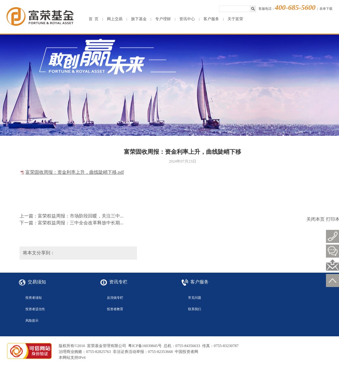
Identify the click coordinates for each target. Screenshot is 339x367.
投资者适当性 (35, 309)
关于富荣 (235, 19)
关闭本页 (315, 219)
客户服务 (211, 19)
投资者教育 (115, 309)
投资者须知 (33, 297)
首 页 (93, 19)
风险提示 (31, 320)
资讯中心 (187, 19)
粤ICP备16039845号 (145, 345)
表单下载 (325, 8)
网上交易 (115, 19)
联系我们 (194, 309)
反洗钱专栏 (115, 297)
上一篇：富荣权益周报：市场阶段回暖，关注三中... (72, 216)
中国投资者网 (186, 351)
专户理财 (163, 19)
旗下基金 (139, 19)
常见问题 (194, 297)
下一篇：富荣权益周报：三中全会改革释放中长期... (72, 222)
